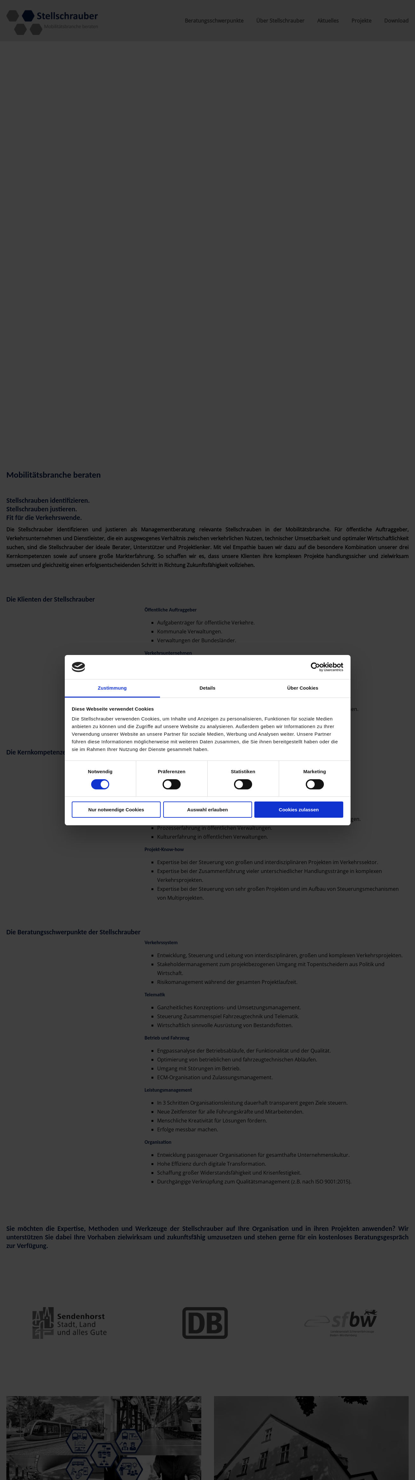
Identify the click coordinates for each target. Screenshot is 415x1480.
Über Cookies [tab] (302, 688)
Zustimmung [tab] (112, 688)
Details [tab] (208, 688)
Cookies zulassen (299, 809)
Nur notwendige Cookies (116, 809)
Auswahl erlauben (207, 809)
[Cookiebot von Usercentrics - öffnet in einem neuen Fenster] (315, 667)
